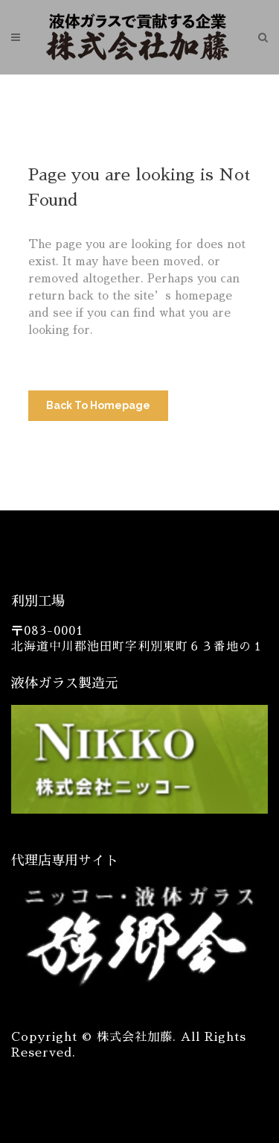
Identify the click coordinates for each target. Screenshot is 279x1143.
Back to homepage (98, 405)
